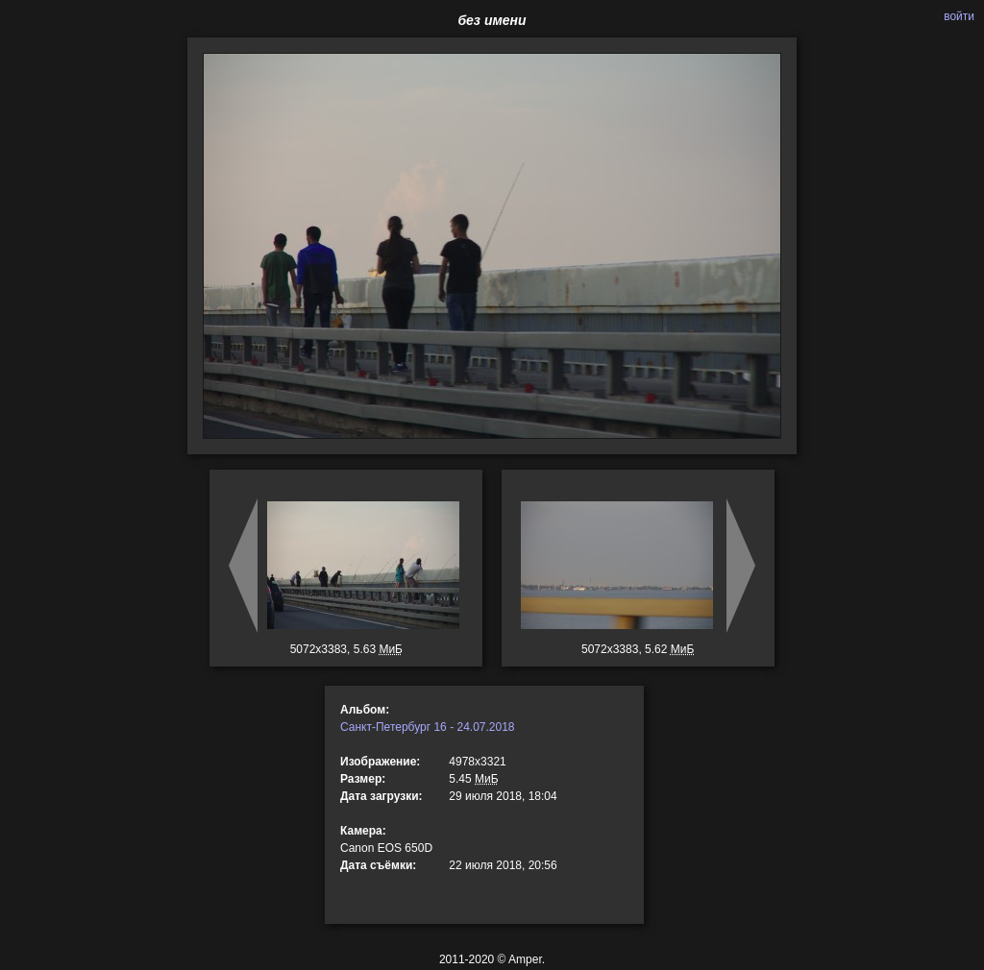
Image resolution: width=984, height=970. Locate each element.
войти (959, 16)
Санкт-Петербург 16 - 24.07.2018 (427, 727)
